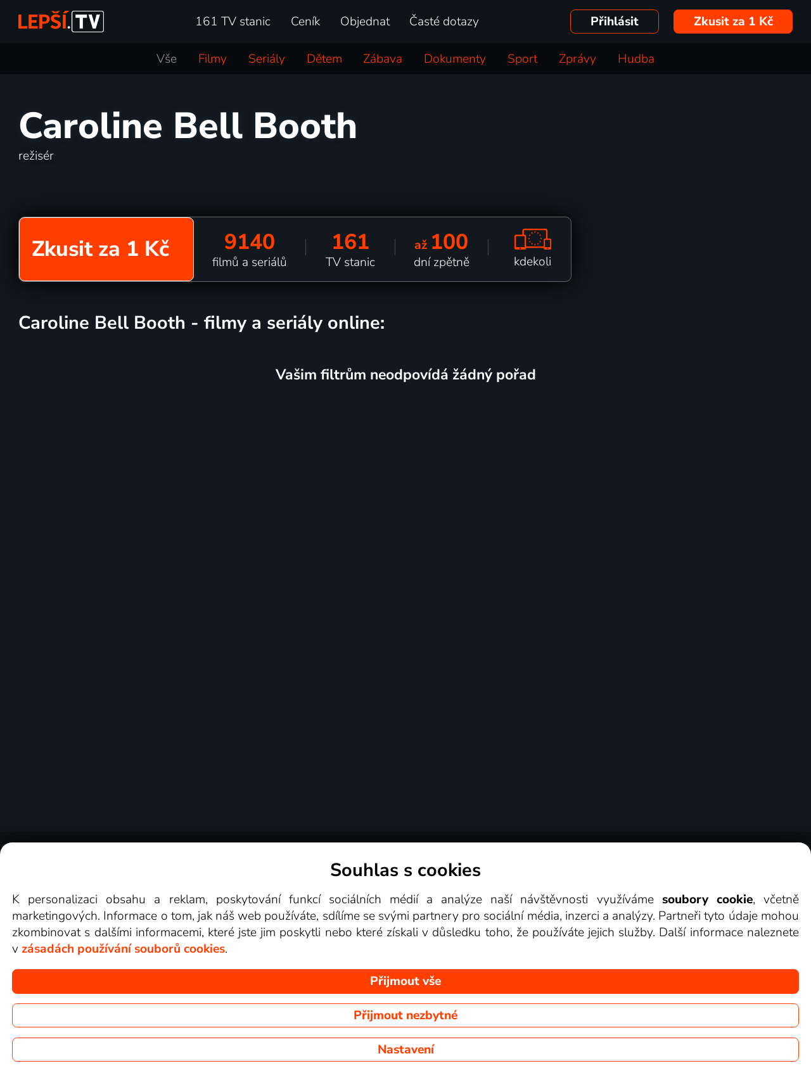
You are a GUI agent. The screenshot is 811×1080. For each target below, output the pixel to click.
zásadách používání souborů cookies (123, 949)
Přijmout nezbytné (405, 1015)
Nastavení (406, 1049)
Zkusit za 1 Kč (733, 21)
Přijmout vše (405, 981)
